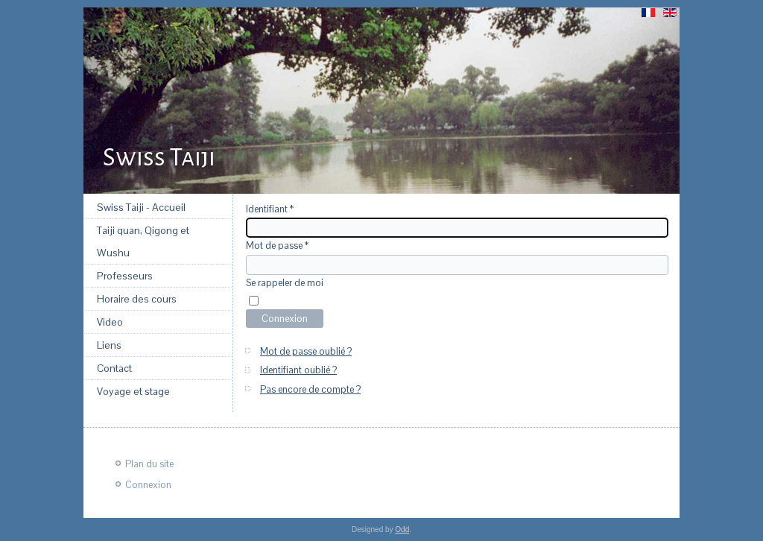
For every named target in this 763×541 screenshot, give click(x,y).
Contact (114, 368)
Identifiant (270, 209)
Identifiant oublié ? (298, 370)
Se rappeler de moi (284, 282)
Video (110, 322)
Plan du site (149, 464)
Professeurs (125, 275)
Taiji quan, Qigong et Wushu (143, 241)
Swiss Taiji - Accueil (141, 207)
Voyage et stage (133, 391)
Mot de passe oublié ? (306, 351)
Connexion (285, 318)
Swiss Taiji (159, 157)
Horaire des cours (137, 299)
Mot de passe (277, 245)
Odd (402, 529)
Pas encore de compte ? (310, 389)
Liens (109, 345)
